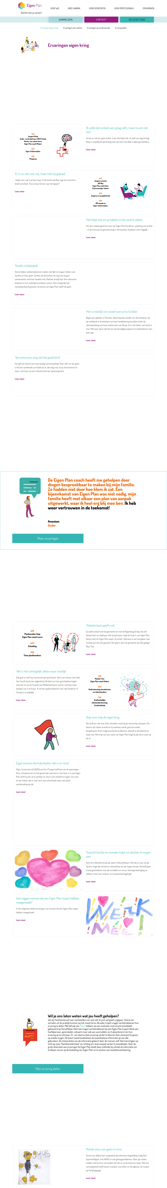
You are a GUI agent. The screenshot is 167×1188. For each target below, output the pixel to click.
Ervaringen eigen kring (49, 28)
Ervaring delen (121, 28)
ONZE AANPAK (74, 8)
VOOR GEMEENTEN (97, 8)
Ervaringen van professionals (98, 28)
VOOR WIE (54, 8)
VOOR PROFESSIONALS (124, 8)
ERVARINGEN (148, 8)
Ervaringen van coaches (72, 28)
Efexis (82, 1025)
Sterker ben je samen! (31, 12)
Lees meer (91, 149)
